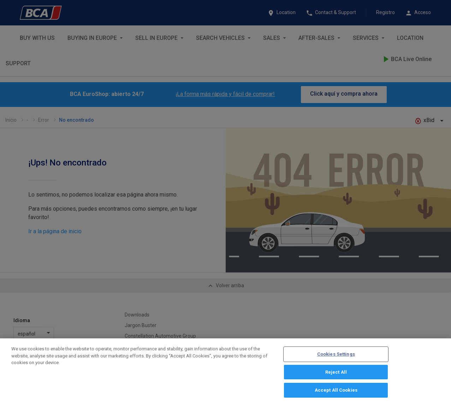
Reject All (336, 373)
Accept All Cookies (336, 392)
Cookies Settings (336, 355)
